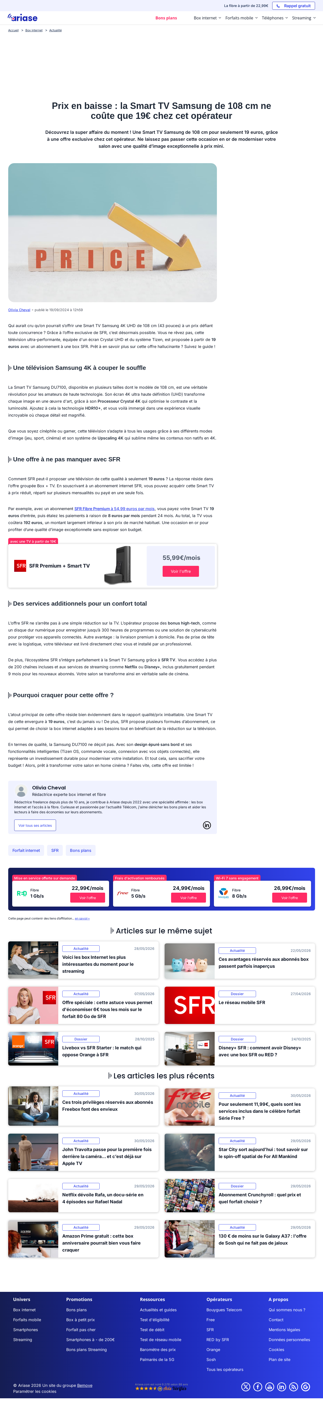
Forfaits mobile (27, 1319)
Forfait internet (26, 850)
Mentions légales (284, 1329)
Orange (213, 1349)
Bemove (84, 1385)
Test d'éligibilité (154, 1319)
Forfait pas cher (81, 1329)
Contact (276, 1319)
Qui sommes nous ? (287, 1309)
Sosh (211, 1359)
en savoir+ (82, 918)
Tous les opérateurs (224, 1369)
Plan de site (279, 1359)
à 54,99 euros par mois (114, 508)
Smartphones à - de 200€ (90, 1339)
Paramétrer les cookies (34, 1391)
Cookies (276, 1349)
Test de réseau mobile (160, 1339)
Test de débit (152, 1329)
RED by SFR (217, 1339)
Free (210, 1319)
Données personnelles (289, 1339)
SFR (55, 850)
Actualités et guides (158, 1309)
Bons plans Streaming (86, 1349)
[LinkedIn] (207, 825)
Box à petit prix (80, 1319)
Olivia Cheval (19, 310)
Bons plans (80, 850)
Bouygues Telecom (224, 1309)
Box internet (24, 1309)
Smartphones (25, 1329)
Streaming (22, 1339)
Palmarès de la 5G (157, 1359)
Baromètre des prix (158, 1349)
